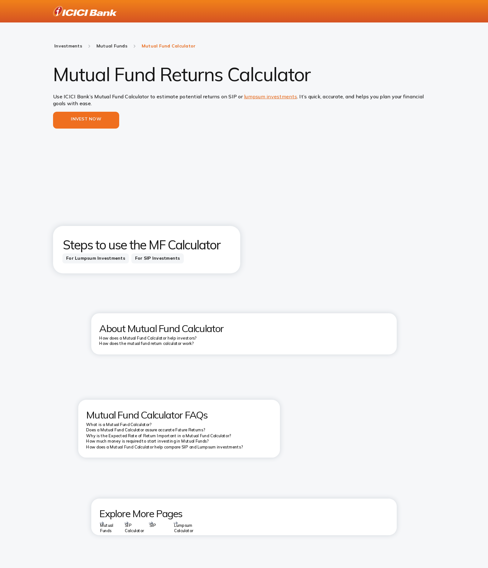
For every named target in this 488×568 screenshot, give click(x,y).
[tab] (95, 258)
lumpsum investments (270, 96)
